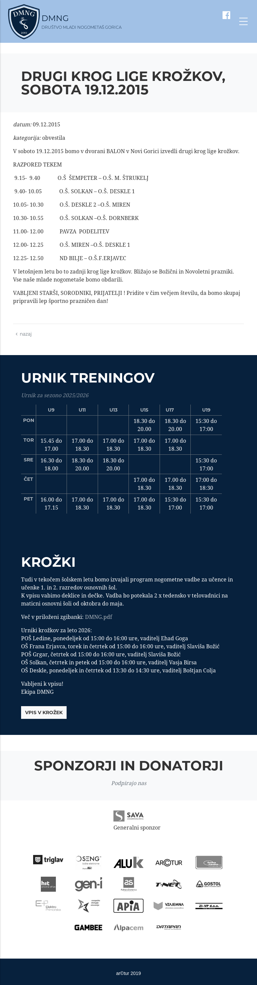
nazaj (24, 334)
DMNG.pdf (98, 617)
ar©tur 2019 (128, 973)
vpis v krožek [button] (44, 712)
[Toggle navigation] (243, 21)
